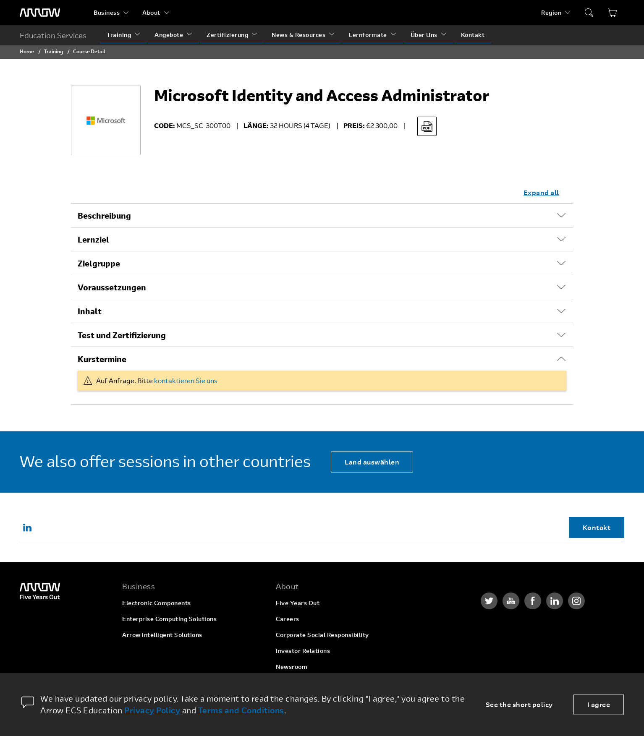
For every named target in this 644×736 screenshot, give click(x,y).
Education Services (53, 35)
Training (119, 35)
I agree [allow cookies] (598, 704)
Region (551, 12)
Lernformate (368, 35)
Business (107, 12)
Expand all (541, 192)
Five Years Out (297, 603)
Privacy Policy (152, 710)
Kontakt (473, 35)
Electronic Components (156, 603)
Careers (287, 619)
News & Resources (298, 35)
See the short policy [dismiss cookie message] (519, 704)
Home (27, 51)
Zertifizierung (227, 35)
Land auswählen (372, 461)
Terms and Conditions (241, 710)
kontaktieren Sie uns (185, 380)
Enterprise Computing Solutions (169, 619)
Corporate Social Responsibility (322, 635)
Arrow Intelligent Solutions (162, 635)
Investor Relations (303, 651)
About (151, 12)
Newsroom (291, 667)
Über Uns (424, 35)
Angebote (168, 35)
